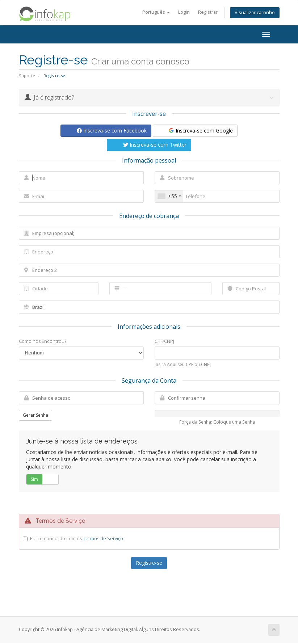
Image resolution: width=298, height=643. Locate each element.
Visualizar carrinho (255, 12)
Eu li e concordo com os (76, 538)
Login (184, 12)
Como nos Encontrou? (42, 341)
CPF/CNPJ (164, 341)
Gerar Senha (35, 415)
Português (156, 12)
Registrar (208, 12)
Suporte (27, 75)
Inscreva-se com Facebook (112, 130)
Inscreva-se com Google (200, 130)
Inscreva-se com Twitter (154, 144)
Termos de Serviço (103, 538)
